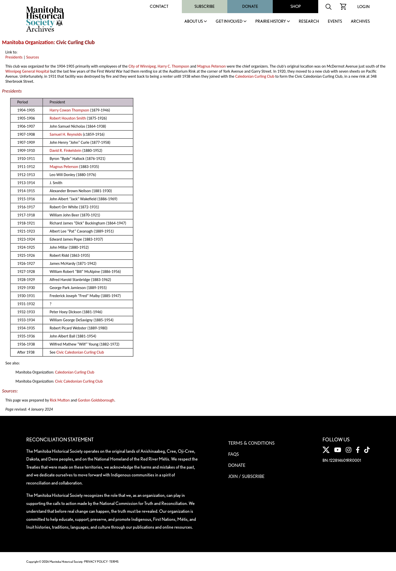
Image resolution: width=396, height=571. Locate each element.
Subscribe (204, 6)
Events (335, 21)
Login (363, 6)
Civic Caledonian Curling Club (80, 352)
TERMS (113, 561)
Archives (360, 21)
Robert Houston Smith (67, 118)
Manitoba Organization (28, 42)
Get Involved (229, 21)
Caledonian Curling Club (255, 76)
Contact (159, 6)
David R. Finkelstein (65, 150)
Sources (32, 57)
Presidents (13, 57)
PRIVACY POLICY (96, 561)
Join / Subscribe (246, 476)
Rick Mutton (60, 400)
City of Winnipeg (142, 66)
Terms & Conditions (251, 443)
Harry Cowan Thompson (69, 110)
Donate (250, 6)
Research (309, 21)
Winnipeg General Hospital (27, 71)
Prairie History (270, 21)
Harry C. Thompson (173, 66)
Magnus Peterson (211, 66)
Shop (295, 6)
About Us (193, 21)
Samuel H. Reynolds (65, 134)
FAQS (233, 454)
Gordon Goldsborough (96, 400)
